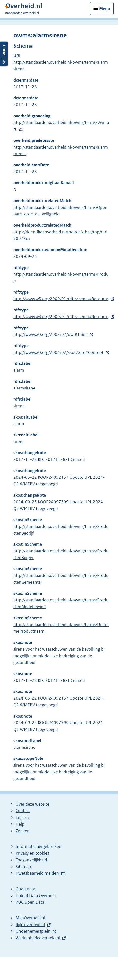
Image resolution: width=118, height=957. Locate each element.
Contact (23, 810)
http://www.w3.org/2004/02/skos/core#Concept (58, 352)
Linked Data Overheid (36, 895)
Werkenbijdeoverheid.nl (38, 938)
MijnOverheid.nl (30, 918)
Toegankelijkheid (31, 860)
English (22, 817)
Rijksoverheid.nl (30, 924)
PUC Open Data (30, 902)
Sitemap (23, 866)
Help (20, 824)
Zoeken (23, 831)
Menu (104, 8)
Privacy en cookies (32, 853)
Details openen (4, 54)
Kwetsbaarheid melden (37, 873)
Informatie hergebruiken (38, 846)
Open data (25, 889)
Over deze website (32, 804)
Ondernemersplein (33, 931)
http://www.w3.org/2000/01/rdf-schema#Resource (60, 298)
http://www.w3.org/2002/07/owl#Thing (50, 334)
